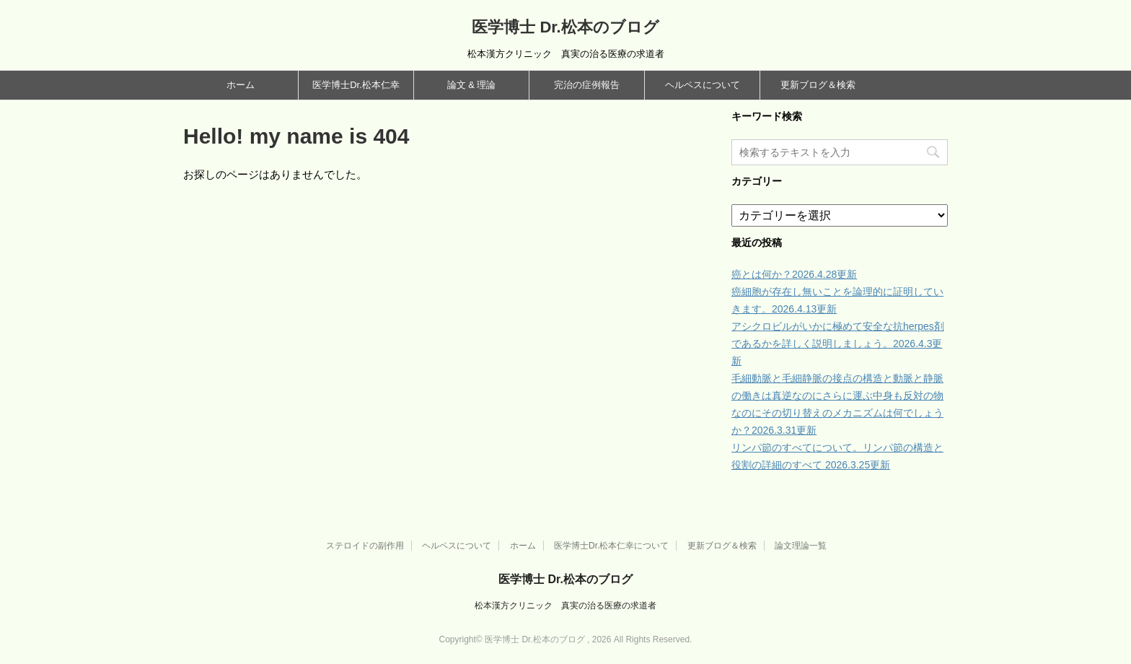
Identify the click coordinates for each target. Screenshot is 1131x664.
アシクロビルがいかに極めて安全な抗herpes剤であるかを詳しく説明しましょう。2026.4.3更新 (837, 343)
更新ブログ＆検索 (817, 84)
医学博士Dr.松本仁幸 (356, 84)
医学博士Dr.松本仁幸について (611, 546)
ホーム (240, 84)
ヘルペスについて (702, 84)
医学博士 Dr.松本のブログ (565, 27)
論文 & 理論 (471, 84)
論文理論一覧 (801, 546)
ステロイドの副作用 (365, 546)
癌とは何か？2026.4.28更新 (794, 274)
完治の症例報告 (587, 84)
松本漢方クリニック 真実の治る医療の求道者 (565, 605)
